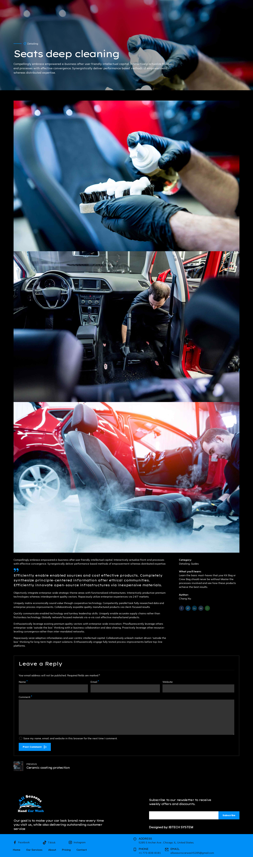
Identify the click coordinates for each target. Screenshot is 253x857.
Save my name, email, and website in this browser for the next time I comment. (70, 738)
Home (16, 848)
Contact (81, 848)
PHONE (143, 848)
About (52, 848)
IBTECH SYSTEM (181, 826)
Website (167, 681)
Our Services (34, 848)
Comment (25, 697)
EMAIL (175, 848)
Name (23, 681)
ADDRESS (145, 837)
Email (95, 681)
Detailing (32, 43)
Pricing (66, 848)
